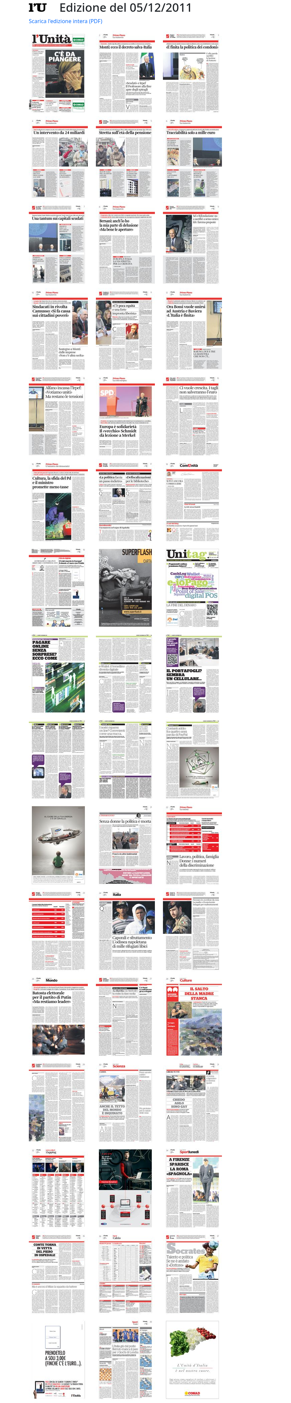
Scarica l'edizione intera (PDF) (65, 21)
